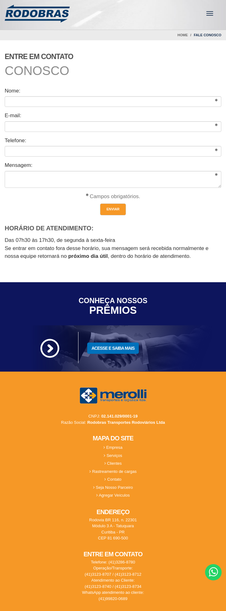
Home (183, 35)
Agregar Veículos (113, 495)
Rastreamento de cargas (113, 471)
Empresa (113, 447)
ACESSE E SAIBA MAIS (113, 348)
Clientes (113, 463)
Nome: (12, 91)
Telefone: (15, 140)
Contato (112, 479)
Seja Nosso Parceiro (113, 487)
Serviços (113, 455)
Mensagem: (19, 165)
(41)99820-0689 (113, 598)
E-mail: (13, 115)
